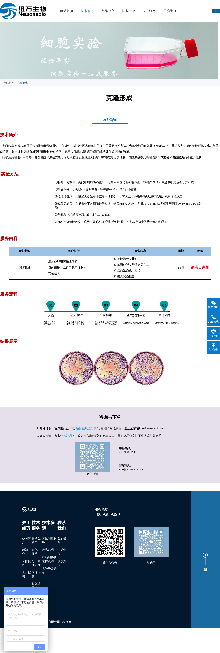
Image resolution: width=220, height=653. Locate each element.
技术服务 (87, 11)
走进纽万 (148, 11)
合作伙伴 (26, 563)
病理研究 (36, 574)
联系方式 (61, 563)
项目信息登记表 (86, 428)
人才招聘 (26, 574)
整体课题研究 (36, 585)
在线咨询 (110, 120)
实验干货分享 (49, 570)
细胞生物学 (36, 551)
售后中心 (61, 551)
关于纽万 (26, 525)
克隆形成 (22, 82)
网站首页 (66, 11)
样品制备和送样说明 (49, 559)
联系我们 (169, 11)
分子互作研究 (36, 563)
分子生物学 (36, 540)
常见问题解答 (49, 540)
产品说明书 (49, 549)
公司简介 (26, 540)
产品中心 (107, 11)
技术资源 (128, 11)
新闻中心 (26, 551)
